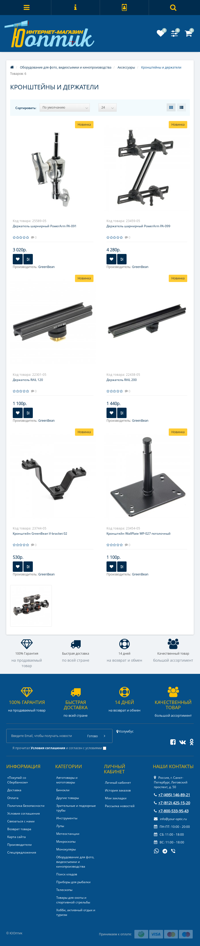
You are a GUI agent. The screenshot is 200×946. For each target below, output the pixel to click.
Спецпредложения (21, 852)
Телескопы (64, 890)
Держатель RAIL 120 (28, 380)
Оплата (12, 798)
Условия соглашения (23, 813)
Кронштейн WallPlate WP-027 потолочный (139, 533)
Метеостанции (67, 833)
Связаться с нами (21, 821)
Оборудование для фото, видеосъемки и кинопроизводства (75, 862)
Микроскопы (66, 841)
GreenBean (46, 267)
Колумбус (125, 731)
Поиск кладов (66, 874)
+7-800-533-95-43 (171, 810)
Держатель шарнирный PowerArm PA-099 (138, 226)
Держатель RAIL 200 (122, 380)
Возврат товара (19, 829)
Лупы (60, 826)
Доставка (14, 790)
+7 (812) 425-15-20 (172, 802)
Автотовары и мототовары (67, 779)
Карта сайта (16, 837)
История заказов (118, 790)
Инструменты (66, 818)
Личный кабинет (118, 782)
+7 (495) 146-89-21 (172, 794)
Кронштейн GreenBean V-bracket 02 (40, 533)
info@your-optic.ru (170, 819)
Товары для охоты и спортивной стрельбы (73, 899)
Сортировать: (25, 108)
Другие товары (67, 798)
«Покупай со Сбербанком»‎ (17, 779)
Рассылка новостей (120, 806)
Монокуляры (66, 849)
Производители (19, 844)
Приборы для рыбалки (73, 882)
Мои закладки (116, 798)
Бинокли (63, 790)
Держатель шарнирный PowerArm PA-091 (45, 226)
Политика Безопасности (26, 805)
